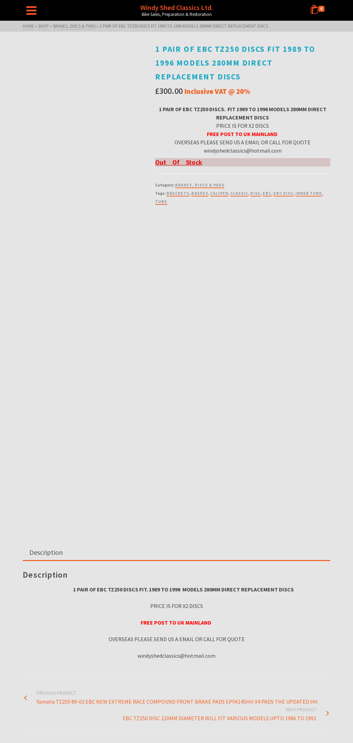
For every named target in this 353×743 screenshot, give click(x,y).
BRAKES (199, 193)
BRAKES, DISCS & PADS (199, 184)
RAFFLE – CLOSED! (107, 725)
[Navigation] (31, 10)
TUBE (161, 201)
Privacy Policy (220, 725)
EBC (267, 193)
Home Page (76, 725)
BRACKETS (178, 193)
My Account (276, 725)
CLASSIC (239, 193)
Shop (133, 725)
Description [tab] (46, 439)
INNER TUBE (308, 193)
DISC (255, 193)
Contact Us (153, 725)
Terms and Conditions (186, 725)
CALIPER (219, 193)
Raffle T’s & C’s (249, 725)
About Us (214, 717)
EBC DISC (283, 193)
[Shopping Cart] (318, 10)
